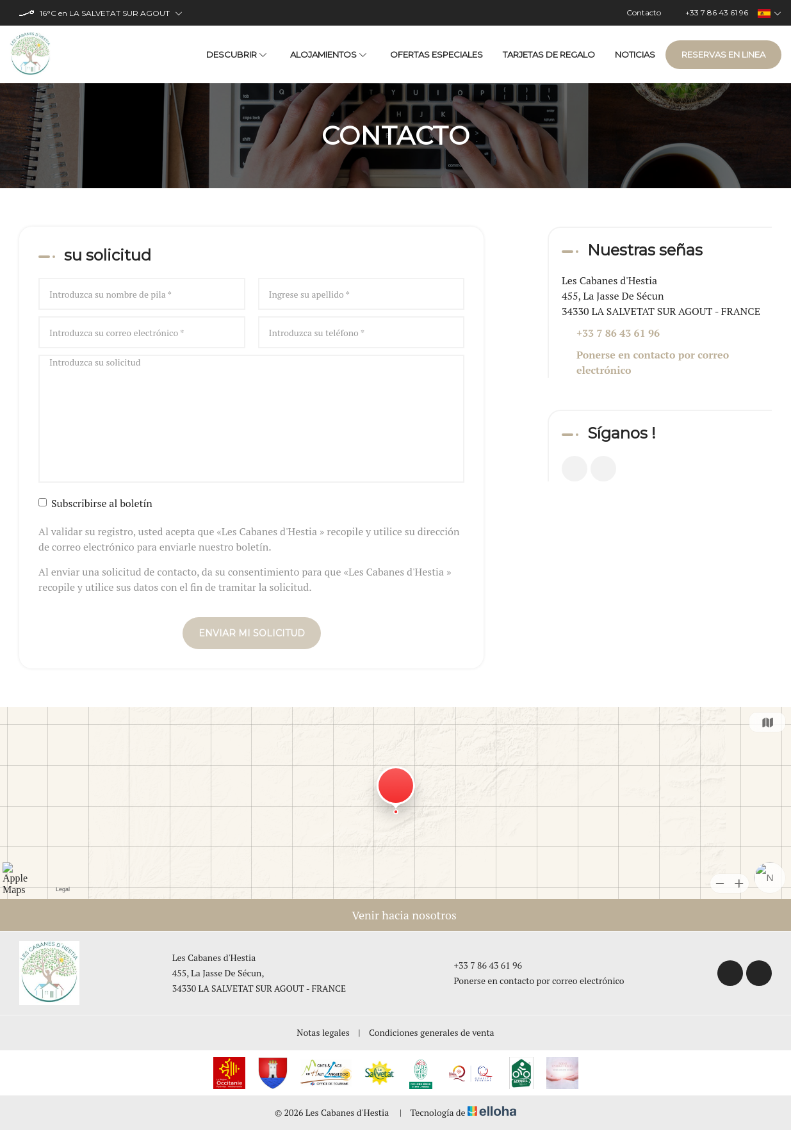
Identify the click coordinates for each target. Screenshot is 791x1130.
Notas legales (323, 1032)
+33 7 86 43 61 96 (480, 965)
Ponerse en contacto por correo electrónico (652, 362)
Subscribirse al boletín (95, 503)
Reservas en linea (723, 54)
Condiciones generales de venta (431, 1032)
